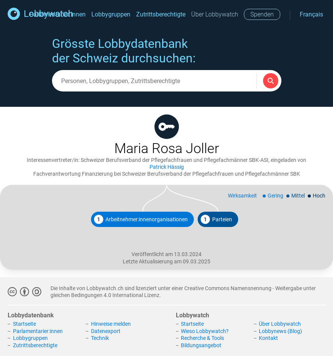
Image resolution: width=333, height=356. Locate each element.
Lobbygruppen (110, 14)
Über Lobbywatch (214, 14)
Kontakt (268, 338)
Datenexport (105, 331)
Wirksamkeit (242, 196)
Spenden (262, 14)
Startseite (24, 324)
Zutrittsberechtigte (160, 14)
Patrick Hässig (166, 167)
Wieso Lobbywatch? (205, 331)
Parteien (216, 219)
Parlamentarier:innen (38, 331)
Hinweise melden (111, 324)
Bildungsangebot (201, 345)
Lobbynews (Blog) (280, 331)
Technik (100, 338)
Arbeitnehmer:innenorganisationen (141, 219)
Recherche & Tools (202, 338)
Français (311, 14)
